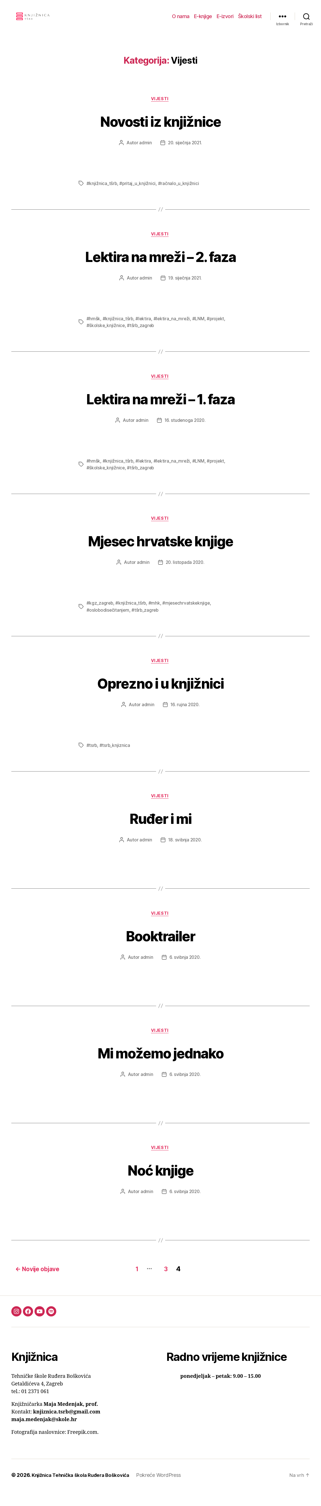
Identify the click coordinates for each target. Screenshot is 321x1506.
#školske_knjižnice (106, 336)
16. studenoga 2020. (185, 431)
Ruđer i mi (160, 831)
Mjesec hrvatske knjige (160, 552)
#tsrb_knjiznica (115, 758)
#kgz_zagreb (100, 615)
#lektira (144, 329)
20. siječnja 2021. (185, 152)
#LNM (199, 329)
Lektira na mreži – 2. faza (160, 266)
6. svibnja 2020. (185, 972)
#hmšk (93, 329)
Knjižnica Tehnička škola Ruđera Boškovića (84, 1490)
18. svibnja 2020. (184, 853)
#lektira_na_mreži (172, 329)
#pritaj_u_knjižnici (138, 192)
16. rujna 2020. (185, 717)
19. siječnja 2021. (184, 288)
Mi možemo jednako (160, 1068)
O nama (180, 20)
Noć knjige (160, 1185)
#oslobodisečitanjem (108, 622)
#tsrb (92, 758)
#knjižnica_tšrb (102, 192)
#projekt (217, 329)
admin (144, 152)
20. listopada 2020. (185, 574)
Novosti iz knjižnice (160, 129)
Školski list (250, 20)
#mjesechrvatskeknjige (187, 615)
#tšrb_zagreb (141, 336)
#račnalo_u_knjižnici (178, 192)
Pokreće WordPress (166, 1490)
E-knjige (203, 20)
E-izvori (225, 20)
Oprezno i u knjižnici (160, 695)
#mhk (155, 615)
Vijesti (160, 107)
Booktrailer (160, 949)
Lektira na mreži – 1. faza (160, 409)
